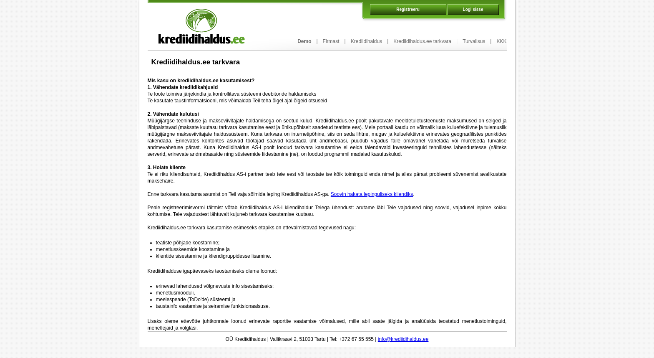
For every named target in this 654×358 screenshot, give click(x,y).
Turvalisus (474, 41)
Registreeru (408, 9)
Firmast (331, 41)
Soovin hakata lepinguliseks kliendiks (372, 194)
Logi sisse (473, 9)
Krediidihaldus (366, 41)
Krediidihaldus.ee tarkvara (422, 41)
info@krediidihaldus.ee (403, 339)
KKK (501, 41)
